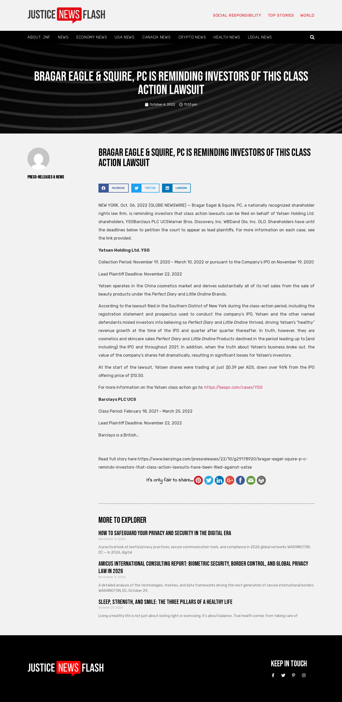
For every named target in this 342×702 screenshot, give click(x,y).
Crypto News (192, 37)
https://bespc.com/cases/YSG (233, 387)
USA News (125, 37)
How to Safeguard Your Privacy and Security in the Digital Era (164, 533)
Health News (227, 37)
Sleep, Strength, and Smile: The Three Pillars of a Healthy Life (165, 602)
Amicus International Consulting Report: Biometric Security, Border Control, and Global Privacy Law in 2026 (203, 567)
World (307, 15)
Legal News (260, 37)
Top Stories (281, 15)
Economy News (91, 37)
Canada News (156, 37)
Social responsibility (237, 15)
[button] (312, 37)
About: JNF (38, 37)
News (63, 37)
